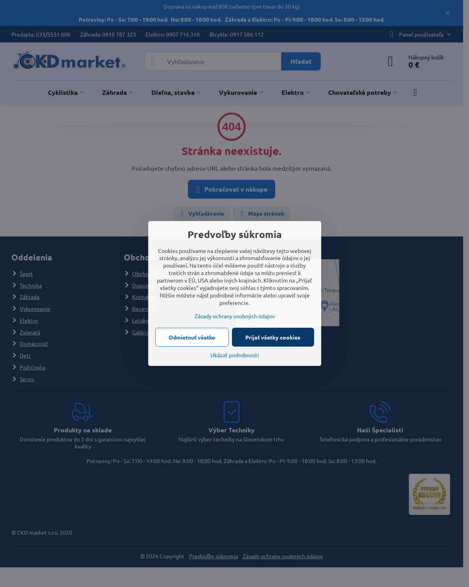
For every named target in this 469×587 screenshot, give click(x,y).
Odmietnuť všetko (192, 337)
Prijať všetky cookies (272, 337)
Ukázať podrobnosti (234, 354)
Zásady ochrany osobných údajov (235, 315)
